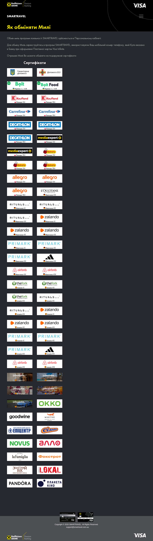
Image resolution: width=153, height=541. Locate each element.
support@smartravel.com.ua (77, 527)
